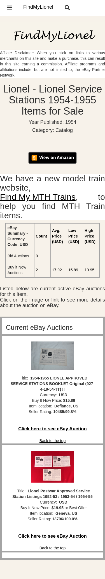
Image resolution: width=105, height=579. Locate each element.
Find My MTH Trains (38, 196)
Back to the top (52, 440)
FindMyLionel (38, 7)
